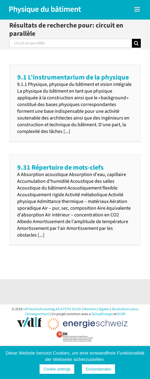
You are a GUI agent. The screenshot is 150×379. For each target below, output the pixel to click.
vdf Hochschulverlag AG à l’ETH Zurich (52, 309)
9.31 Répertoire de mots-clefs (60, 167)
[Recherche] (136, 43)
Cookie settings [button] (57, 369)
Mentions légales (96, 309)
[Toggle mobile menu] (137, 9)
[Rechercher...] (70, 43)
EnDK (121, 314)
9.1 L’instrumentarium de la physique (73, 77)
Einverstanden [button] (98, 369)
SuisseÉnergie (102, 314)
